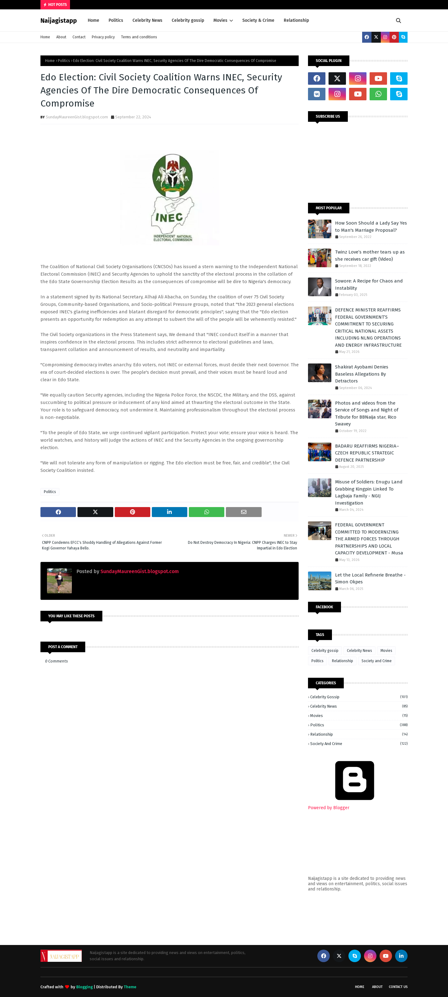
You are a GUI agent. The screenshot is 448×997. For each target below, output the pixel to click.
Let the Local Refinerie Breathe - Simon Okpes (370, 578)
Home (45, 37)
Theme (130, 987)
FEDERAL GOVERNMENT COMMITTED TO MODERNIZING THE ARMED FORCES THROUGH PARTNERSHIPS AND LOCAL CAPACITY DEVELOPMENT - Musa (369, 539)
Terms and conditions (139, 37)
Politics (64, 61)
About (61, 37)
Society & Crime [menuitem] (258, 20)
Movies (386, 650)
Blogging (84, 987)
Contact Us (398, 987)
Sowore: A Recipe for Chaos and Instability (369, 284)
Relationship (342, 661)
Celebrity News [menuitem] (147, 20)
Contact (79, 37)
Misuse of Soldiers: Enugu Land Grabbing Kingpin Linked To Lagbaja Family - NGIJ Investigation (369, 492)
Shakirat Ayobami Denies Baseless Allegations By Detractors (361, 374)
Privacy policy (103, 37)
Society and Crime (377, 661)
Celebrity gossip (324, 650)
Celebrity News (359, 650)
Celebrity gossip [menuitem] (188, 20)
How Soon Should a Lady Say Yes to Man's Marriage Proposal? (371, 226)
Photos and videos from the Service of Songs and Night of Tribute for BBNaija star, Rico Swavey (366, 413)
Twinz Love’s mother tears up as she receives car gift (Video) (370, 255)
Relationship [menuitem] (296, 20)
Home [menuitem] (93, 20)
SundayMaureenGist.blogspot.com (77, 117)
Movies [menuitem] (220, 20)
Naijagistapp (58, 20)
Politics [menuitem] (116, 20)
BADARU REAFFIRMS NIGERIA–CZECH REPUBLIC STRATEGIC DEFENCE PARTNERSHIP (367, 453)
